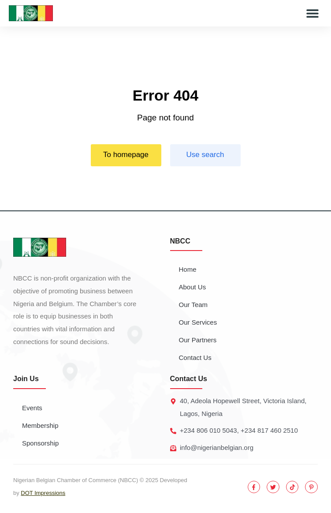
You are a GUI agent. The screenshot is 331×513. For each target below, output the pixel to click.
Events (32, 408)
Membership (40, 425)
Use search (205, 154)
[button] (312, 13)
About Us (192, 287)
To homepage (126, 154)
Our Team (193, 304)
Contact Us (195, 357)
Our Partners (198, 340)
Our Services (198, 322)
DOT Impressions (43, 493)
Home (188, 269)
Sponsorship (40, 443)
